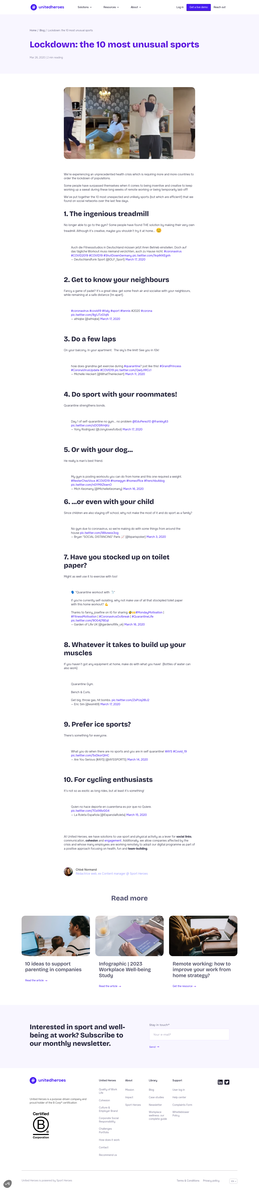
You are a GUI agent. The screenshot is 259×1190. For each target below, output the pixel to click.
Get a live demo (199, 7)
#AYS (168, 751)
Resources (111, 7)
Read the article (34, 980)
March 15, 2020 (136, 815)
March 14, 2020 (137, 759)
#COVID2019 (79, 255)
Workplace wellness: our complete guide (158, 1115)
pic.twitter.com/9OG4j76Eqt (90, 620)
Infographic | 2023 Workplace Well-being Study (125, 969)
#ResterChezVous (83, 481)
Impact (129, 1097)
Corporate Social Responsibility (109, 1120)
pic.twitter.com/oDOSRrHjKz (90, 425)
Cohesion (104, 1100)
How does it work (109, 1140)
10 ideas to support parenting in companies (53, 966)
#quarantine (132, 366)
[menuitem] (109, 1091)
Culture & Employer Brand (108, 1109)
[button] (7, 1184)
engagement (112, 840)
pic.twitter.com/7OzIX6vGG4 (90, 811)
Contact (103, 1147)
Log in (180, 7)
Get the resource (182, 986)
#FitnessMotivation (84, 616)
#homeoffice (134, 481)
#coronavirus (173, 251)
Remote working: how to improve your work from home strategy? (202, 969)
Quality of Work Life (108, 1091)
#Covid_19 (180, 751)
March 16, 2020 (133, 489)
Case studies (156, 1097)
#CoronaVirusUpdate (85, 370)
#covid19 (95, 311)
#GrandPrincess (170, 366)
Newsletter (155, 1104)
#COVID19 (96, 255)
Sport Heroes (133, 1104)
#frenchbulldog (154, 481)
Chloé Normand (86, 870)
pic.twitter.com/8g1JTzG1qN (90, 315)
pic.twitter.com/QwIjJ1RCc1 (133, 370)
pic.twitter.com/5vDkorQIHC (90, 755)
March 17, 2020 (136, 259)
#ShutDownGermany (117, 255)
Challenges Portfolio (105, 1130)
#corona (146, 311)
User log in (178, 1089)
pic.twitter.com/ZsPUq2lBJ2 (130, 700)
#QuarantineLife (143, 616)
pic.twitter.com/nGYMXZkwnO (91, 485)
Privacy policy (211, 1180)
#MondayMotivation (149, 612)
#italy (106, 311)
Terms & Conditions (188, 1180)
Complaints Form (182, 1104)
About (136, 7)
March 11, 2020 (135, 374)
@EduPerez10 (141, 421)
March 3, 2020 (156, 537)
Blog (151, 1089)
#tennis (125, 311)
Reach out (220, 7)
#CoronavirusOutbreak (114, 616)
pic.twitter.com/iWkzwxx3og (99, 533)
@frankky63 (160, 421)
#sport (114, 311)
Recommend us (108, 1155)
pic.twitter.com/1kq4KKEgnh (152, 255)
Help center (179, 1097)
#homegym (118, 481)
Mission (129, 1089)
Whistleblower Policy (180, 1113)
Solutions (85, 7)
